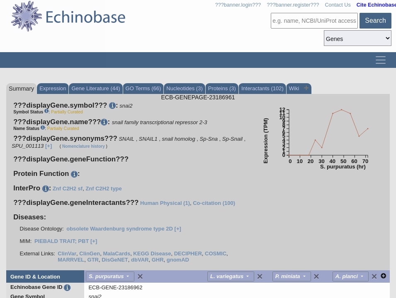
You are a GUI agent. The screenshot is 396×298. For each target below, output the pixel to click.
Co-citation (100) (214, 203)
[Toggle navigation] (380, 60)
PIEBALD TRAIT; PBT (61, 241)
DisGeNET (115, 260)
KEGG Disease (152, 253)
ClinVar (67, 253)
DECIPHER (188, 253)
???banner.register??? (293, 5)
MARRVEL (71, 260)
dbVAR (139, 260)
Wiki (295, 88)
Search (375, 20)
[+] (48, 146)
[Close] (140, 276)
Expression (52, 88)
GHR (158, 260)
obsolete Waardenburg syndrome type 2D (119, 229)
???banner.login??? (238, 5)
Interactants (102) (262, 88)
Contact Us (337, 5)
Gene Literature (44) (95, 88)
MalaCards (116, 253)
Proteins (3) (222, 88)
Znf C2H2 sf (68, 188)
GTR (93, 260)
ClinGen (89, 253)
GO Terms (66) (143, 88)
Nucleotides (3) (184, 88)
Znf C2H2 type (103, 188)
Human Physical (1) (165, 203)
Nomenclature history (83, 146)
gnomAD (178, 260)
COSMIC (215, 253)
